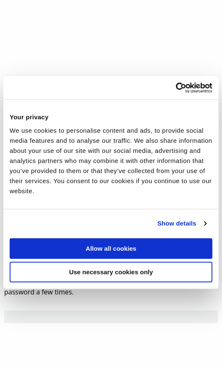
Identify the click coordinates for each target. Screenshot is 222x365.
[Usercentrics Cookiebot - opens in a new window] (175, 87)
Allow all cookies (111, 248)
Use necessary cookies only (111, 272)
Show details (176, 223)
